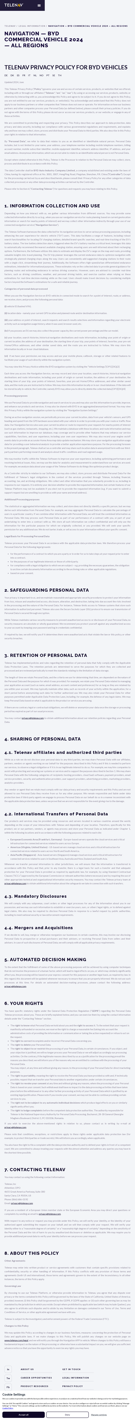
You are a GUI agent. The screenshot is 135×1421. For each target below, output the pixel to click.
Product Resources (34, 1386)
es (18, 76)
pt (47, 76)
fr (23, 76)
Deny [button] (67, 1414)
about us (27, 1369)
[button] (129, 7)
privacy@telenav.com (33, 719)
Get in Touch (71, 1369)
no (41, 76)
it (29, 76)
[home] (14, 7)
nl (35, 76)
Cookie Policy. (7, 1408)
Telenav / (10, 27)
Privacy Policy (72, 1386)
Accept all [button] (23, 1414)
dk (12, 76)
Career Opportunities (36, 1378)
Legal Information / (33, 27)
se (53, 76)
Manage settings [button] (99, 1414)
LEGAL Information (75, 1378)
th (59, 76)
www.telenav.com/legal (16, 1341)
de (6, 76)
